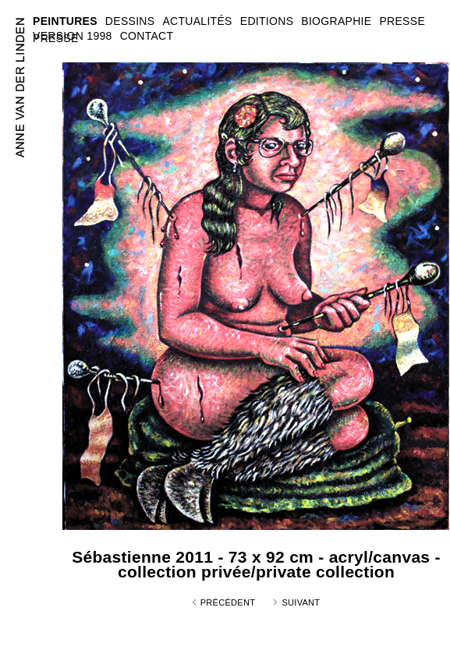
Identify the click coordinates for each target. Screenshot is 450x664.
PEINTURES (65, 21)
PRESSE (56, 38)
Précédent (228, 602)
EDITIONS (267, 21)
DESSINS (130, 21)
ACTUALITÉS (197, 21)
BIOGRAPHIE (336, 21)
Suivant (301, 602)
